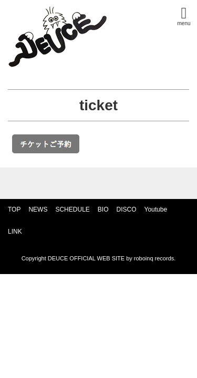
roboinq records (154, 258)
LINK (15, 231)
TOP (14, 209)
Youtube (156, 209)
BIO (103, 209)
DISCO (126, 209)
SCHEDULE (72, 209)
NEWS (37, 209)
